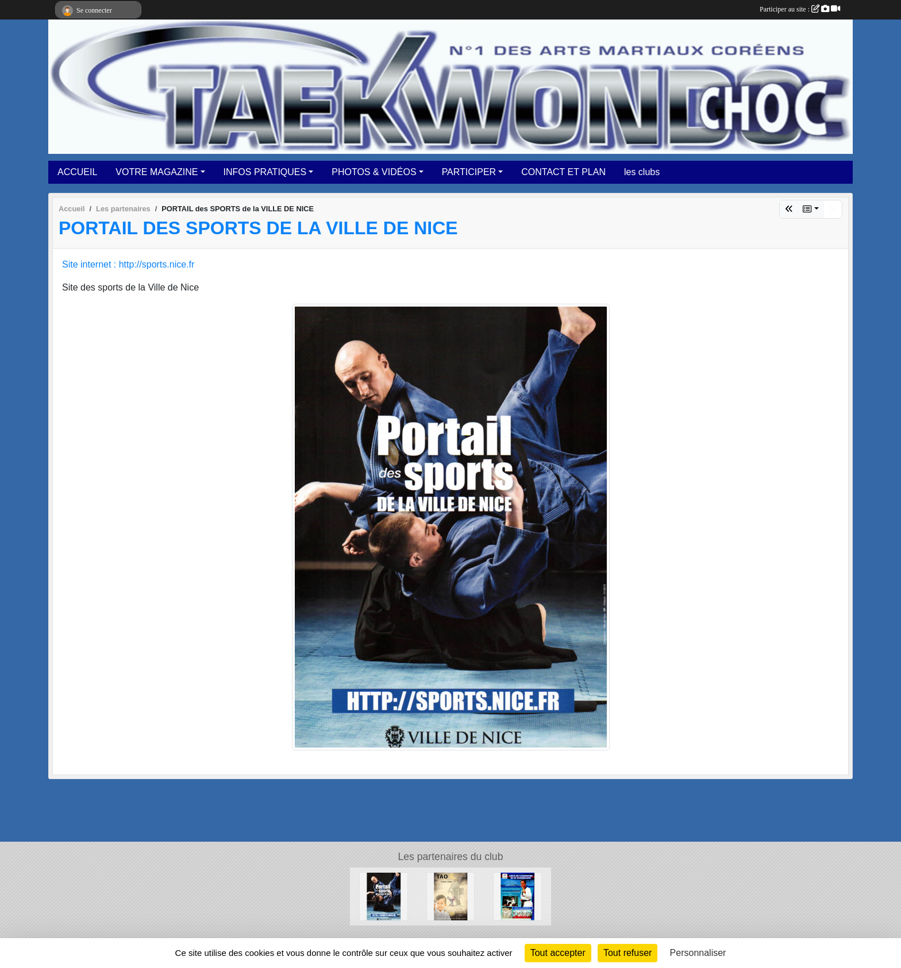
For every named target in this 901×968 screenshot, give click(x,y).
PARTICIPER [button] (469, 172)
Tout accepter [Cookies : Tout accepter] (558, 953)
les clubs (642, 172)
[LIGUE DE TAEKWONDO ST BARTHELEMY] (517, 896)
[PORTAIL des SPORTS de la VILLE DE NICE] (383, 896)
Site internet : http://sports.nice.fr (128, 264)
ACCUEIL (77, 172)
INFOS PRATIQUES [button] (265, 172)
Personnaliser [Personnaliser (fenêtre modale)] (698, 953)
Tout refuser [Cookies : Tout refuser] (627, 953)
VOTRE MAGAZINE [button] (156, 172)
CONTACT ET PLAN (563, 172)
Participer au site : (800, 9)
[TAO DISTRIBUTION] (450, 896)
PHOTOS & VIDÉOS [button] (374, 172)
